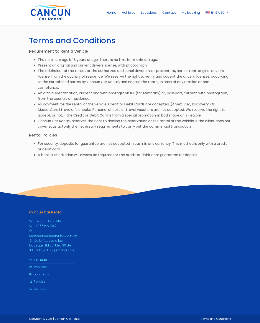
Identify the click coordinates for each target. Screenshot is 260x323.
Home (111, 12)
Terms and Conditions (216, 319)
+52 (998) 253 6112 (45, 221)
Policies (37, 281)
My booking (191, 12)
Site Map (38, 260)
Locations (149, 12)
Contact (169, 12)
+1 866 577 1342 (42, 226)
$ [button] (215, 12)
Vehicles (128, 12)
